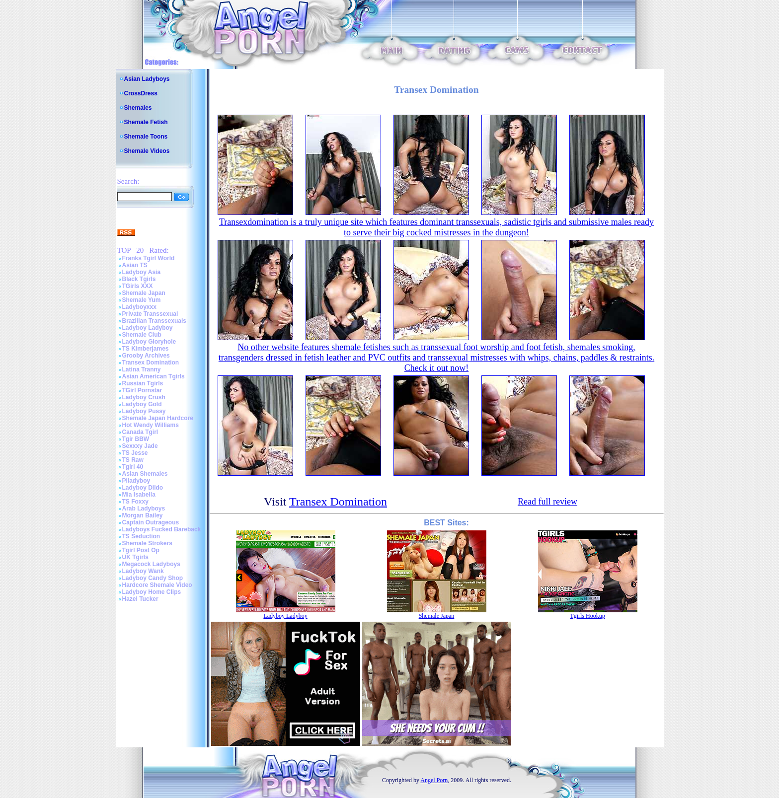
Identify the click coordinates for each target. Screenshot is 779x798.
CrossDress (140, 93)
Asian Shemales (145, 473)
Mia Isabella (139, 494)
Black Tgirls (139, 279)
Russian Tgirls (142, 383)
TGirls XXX (137, 286)
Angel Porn (434, 780)
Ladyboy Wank (143, 571)
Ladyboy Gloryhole (149, 341)
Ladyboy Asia (141, 272)
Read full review (547, 502)
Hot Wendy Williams (150, 425)
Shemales (138, 107)
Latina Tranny (141, 369)
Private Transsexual (150, 313)
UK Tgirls (135, 557)
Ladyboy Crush (143, 397)
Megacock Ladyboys (151, 564)
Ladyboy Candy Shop (152, 578)
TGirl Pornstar (142, 390)
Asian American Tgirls (153, 376)
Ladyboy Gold (142, 404)
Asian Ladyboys (147, 78)
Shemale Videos (147, 150)
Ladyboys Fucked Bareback (161, 529)
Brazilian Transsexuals (154, 320)
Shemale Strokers (147, 543)
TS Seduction (141, 536)
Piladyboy (136, 480)
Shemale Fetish (146, 122)
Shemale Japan (143, 293)
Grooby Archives (146, 355)
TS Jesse (135, 452)
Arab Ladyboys (143, 508)
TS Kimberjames (145, 348)
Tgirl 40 (133, 466)
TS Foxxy (135, 501)
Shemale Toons (146, 136)
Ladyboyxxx (139, 306)
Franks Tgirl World (148, 258)
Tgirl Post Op (140, 550)
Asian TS (135, 265)
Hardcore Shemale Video (157, 584)
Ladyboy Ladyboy (147, 327)
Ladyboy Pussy (144, 411)
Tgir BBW (136, 438)
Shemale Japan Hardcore (157, 418)
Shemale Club (141, 334)
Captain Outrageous (150, 522)
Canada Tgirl (140, 432)
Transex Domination (150, 362)
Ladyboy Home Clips (151, 591)
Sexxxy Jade (140, 445)
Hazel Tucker (140, 598)
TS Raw (133, 459)
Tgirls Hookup (587, 615)
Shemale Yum (141, 299)
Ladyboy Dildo (142, 487)
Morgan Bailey (142, 515)
